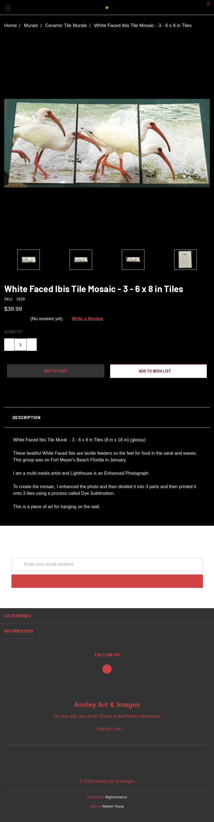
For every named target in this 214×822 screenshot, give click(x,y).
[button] (107, 417)
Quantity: (13, 332)
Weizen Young (113, 806)
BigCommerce (116, 797)
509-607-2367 (110, 728)
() (206, 3)
